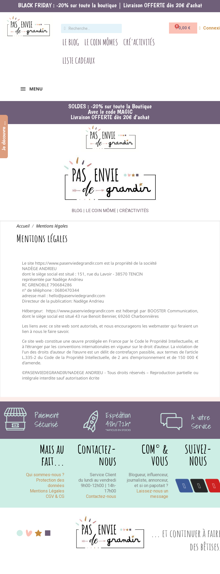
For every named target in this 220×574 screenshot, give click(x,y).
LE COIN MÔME (101, 210)
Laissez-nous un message (152, 493)
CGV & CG (55, 496)
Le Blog (70, 42)
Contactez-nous (101, 496)
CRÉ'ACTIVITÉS (134, 210)
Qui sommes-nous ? (45, 474)
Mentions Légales (47, 491)
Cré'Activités (139, 42)
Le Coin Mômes (101, 42)
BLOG (77, 210)
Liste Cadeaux (78, 61)
